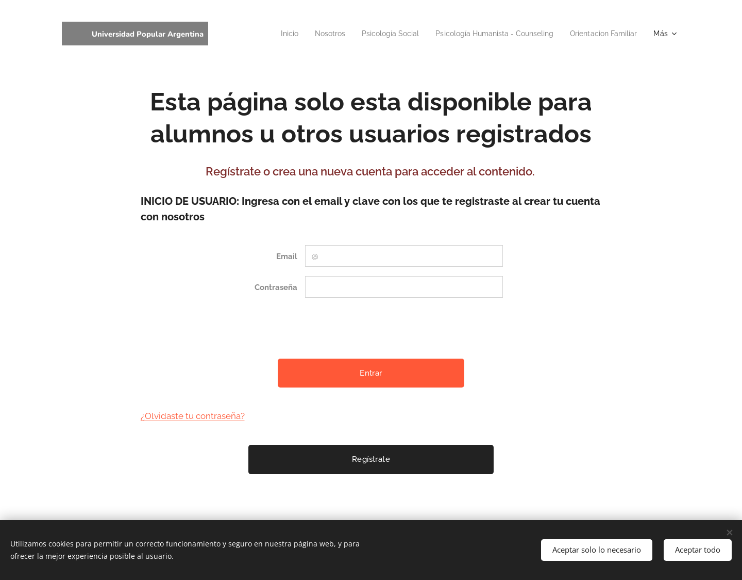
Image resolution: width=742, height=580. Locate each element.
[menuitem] (264, 33)
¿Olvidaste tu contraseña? (193, 416)
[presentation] (383, 328)
